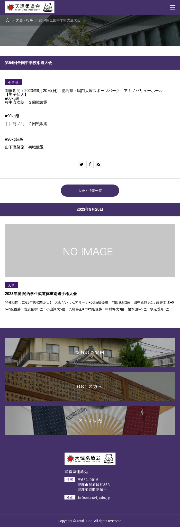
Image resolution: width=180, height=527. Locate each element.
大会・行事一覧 (90, 191)
